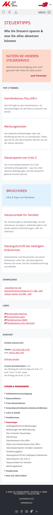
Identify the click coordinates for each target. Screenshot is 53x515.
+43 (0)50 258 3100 (21, 349)
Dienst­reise (11, 437)
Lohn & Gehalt (13, 412)
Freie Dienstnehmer (15, 403)
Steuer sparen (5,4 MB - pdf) (18, 294)
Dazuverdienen (13, 398)
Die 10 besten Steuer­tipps (18, 433)
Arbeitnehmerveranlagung (19, 393)
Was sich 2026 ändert (16, 475)
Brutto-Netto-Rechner (15, 313)
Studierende (12, 471)
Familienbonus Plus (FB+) (18, 440)
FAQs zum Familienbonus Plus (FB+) (23, 444)
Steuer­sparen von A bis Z (18, 459)
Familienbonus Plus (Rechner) (19, 323)
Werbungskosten (14, 466)
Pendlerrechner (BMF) (15, 320)
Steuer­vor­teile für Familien (19, 462)
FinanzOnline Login (14, 316)
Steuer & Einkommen (16, 386)
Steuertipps (11, 422)
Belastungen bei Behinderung (20, 429)
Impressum (26, 503)
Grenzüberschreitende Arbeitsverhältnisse (26, 408)
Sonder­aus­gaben (14, 451)
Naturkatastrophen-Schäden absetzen (24, 448)
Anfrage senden (11, 359)
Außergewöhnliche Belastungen (21, 426)
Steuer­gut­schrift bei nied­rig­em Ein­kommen (26, 455)
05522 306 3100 (16, 352)
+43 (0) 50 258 (32, 494)
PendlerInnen (12, 417)
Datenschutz (26, 499)
